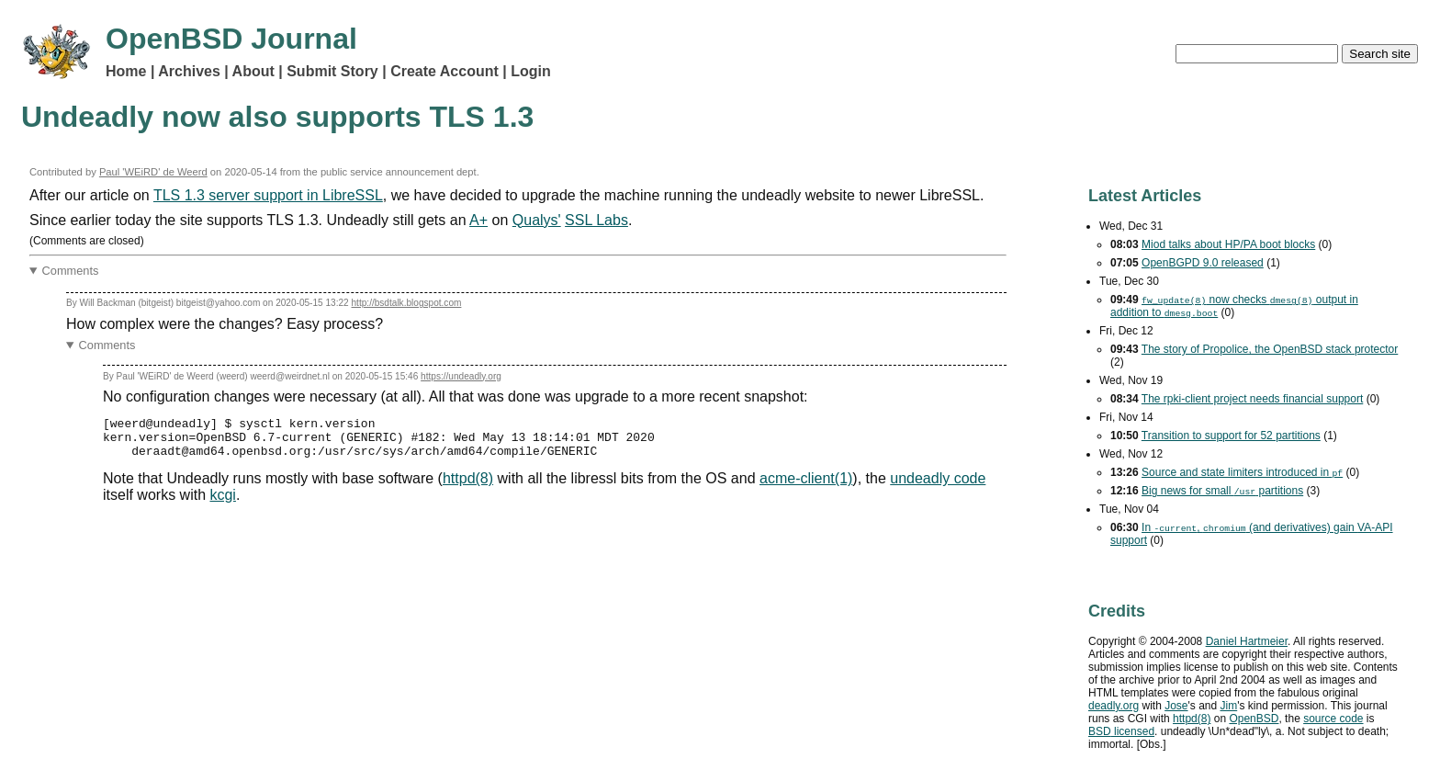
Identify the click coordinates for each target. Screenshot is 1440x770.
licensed (1121, 731)
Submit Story (332, 71)
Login (531, 71)
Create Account (444, 71)
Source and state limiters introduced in (1242, 472)
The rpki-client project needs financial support (1252, 398)
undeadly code (937, 486)
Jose (1175, 705)
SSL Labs (596, 220)
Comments (70, 270)
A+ (478, 220)
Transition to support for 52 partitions (1231, 435)
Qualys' (536, 220)
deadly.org (1113, 705)
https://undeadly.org (461, 376)
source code (1333, 718)
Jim (1229, 705)
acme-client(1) (805, 486)
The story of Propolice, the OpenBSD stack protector (1270, 349)
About (253, 71)
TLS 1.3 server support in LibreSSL (268, 195)
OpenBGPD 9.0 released (1203, 262)
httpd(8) (468, 486)
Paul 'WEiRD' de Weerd (153, 171)
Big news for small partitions (1222, 490)
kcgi (222, 503)
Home (126, 71)
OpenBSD (1253, 718)
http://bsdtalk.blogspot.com (407, 303)
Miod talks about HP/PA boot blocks (1228, 244)
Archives (189, 71)
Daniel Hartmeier (1247, 641)
